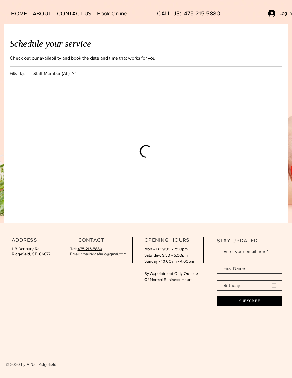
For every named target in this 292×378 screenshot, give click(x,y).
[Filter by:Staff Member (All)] (55, 73)
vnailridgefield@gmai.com (103, 254)
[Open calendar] (274, 285)
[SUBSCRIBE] (249, 301)
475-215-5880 (202, 13)
